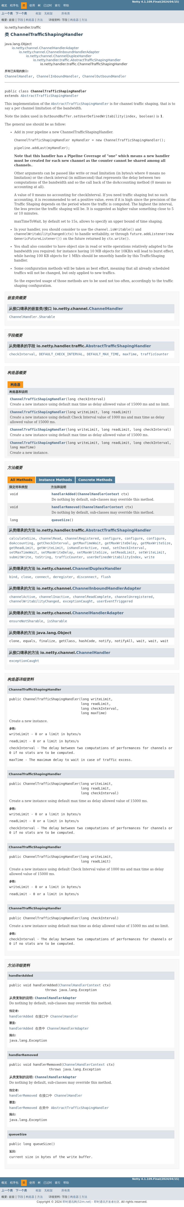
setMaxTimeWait (23, 552)
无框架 (48, 13)
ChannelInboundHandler (57, 76)
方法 (40, 19)
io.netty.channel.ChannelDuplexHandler (58, 56)
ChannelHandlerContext (98, 494)
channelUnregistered (134, 597)
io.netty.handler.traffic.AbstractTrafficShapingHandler (77, 60)
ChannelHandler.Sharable (32, 317)
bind (13, 577)
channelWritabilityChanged (34, 601)
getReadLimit (21, 548)
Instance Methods (55, 480)
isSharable (57, 621)
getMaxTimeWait (87, 543)
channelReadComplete (92, 597)
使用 (32, 5)
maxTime (130, 354)
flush (106, 577)
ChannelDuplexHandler (97, 568)
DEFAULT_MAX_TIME (103, 354)
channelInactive (54, 597)
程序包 (14, 5)
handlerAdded (63, 494)
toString (43, 557)
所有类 (65, 13)
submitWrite (20, 557)
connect (42, 577)
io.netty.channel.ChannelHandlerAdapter (45, 48)
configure (112, 538)
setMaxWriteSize (92, 552)
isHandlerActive (82, 548)
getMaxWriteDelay (121, 543)
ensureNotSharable (26, 621)
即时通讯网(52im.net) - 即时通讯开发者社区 (91, 1201)
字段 (20, 19)
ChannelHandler (19, 76)
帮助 (66, 5)
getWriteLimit (50, 548)
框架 (38, 13)
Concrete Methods (95, 480)
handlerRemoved (65, 507)
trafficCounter (154, 354)
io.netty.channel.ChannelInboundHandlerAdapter (59, 52)
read (105, 548)
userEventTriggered (115, 601)
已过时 (47, 5)
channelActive (22, 597)
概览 (4, 5)
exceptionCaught (78, 601)
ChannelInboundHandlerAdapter (107, 588)
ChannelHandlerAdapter (98, 613)
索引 (57, 5)
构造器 (30, 19)
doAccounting (21, 543)
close (26, 577)
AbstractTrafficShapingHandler (49, 96)
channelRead (50, 538)
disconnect (87, 577)
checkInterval (22, 354)
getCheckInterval (53, 543)
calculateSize (22, 538)
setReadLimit (123, 552)
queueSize (60, 520)
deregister (63, 577)
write (149, 557)
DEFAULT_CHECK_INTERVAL (61, 354)
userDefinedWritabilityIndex (114, 557)
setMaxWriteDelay (57, 552)
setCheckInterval (129, 548)
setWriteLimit (152, 552)
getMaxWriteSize (155, 543)
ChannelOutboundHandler (104, 76)
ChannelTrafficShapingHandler (38, 399)
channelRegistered (82, 538)
